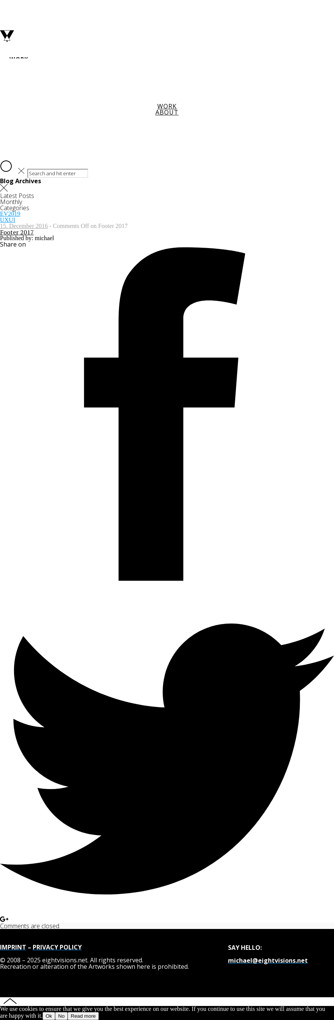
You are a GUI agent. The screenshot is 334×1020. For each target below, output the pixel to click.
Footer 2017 (17, 232)
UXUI (7, 220)
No (61, 1016)
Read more (83, 1016)
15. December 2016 (24, 226)
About (167, 112)
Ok (49, 1016)
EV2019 (10, 214)
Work (167, 106)
